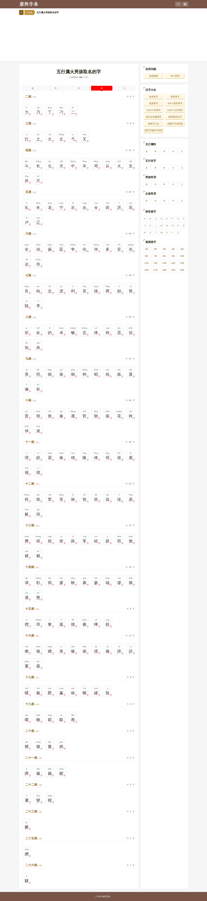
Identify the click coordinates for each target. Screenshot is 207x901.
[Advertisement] (103, 37)
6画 (146, 256)
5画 (182, 249)
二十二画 (34, 784)
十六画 (32, 635)
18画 (164, 270)
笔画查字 (153, 103)
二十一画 (34, 757)
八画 (31, 317)
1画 (146, 249)
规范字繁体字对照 (153, 130)
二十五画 (34, 838)
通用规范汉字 (175, 117)
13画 (164, 263)
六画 (31, 233)
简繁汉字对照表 (175, 123)
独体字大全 (153, 123)
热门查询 (175, 76)
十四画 (32, 567)
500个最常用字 (175, 103)
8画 (164, 256)
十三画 (32, 525)
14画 (173, 263)
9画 (173, 256)
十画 (31, 400)
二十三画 (34, 811)
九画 (31, 358)
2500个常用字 (153, 110)
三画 (31, 123)
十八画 (32, 704)
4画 (173, 249)
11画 (146, 263)
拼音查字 (153, 96)
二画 (31, 96)
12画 (155, 263)
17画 (155, 270)
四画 (31, 150)
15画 (182, 263)
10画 (182, 256)
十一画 (32, 442)
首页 (29, 12)
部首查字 (175, 96)
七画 (31, 275)
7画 (155, 256)
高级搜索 (153, 76)
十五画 (32, 608)
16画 (146, 270)
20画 (182, 270)
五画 (31, 192)
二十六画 (34, 865)
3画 (164, 249)
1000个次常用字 (175, 110)
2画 (155, 249)
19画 (173, 270)
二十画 (32, 731)
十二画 (32, 483)
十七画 (32, 677)
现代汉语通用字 (153, 117)
